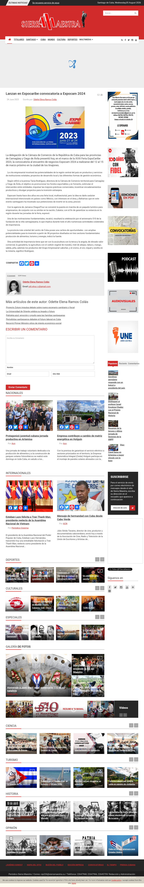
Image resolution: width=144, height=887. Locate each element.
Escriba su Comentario (50, 349)
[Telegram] (133, 587)
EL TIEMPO (111, 865)
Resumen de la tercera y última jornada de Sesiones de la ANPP (115, 434)
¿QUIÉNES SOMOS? (14, 865)
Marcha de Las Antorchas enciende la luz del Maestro (87, 669)
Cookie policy (116, 880)
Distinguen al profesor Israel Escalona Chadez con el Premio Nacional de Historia (115, 408)
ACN (65, 523)
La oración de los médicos (18, 784)
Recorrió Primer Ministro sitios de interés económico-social (33, 323)
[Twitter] (129, 40)
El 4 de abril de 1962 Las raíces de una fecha (92, 633)
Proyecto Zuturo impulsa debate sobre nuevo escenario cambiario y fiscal (40, 307)
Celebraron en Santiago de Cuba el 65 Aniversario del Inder (67, 576)
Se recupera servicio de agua (45, 3)
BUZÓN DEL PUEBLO (54, 865)
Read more (12, 694)
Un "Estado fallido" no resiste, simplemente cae (66, 633)
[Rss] (122, 40)
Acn (13, 443)
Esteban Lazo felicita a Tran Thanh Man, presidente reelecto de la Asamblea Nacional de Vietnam (28, 520)
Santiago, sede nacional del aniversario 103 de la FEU (87, 690)
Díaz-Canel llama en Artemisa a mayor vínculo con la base (116, 453)
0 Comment (11, 276)
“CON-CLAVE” (89, 608)
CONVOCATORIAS (96, 865)
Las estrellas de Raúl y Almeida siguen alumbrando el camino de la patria (122, 815)
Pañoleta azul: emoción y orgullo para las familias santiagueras (35, 315)
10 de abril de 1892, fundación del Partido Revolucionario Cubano (20, 815)
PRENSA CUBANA (127, 865)
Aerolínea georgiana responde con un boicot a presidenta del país (116, 382)
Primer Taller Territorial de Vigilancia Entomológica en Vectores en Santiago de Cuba (122, 747)
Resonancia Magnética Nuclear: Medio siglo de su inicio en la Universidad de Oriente (21, 747)
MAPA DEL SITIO (34, 865)
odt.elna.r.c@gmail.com (39, 286)
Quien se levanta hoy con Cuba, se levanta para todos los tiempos (88, 849)
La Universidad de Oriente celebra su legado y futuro (30, 311)
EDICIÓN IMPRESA (76, 865)
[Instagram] (132, 40)
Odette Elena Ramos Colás (45, 99)
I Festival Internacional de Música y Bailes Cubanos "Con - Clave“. (42, 604)
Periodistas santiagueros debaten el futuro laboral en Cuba (33, 319)
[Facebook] (125, 40)
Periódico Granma (20, 528)
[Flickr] (109, 591)
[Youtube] (136, 40)
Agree (74, 883)
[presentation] (27, 384)
